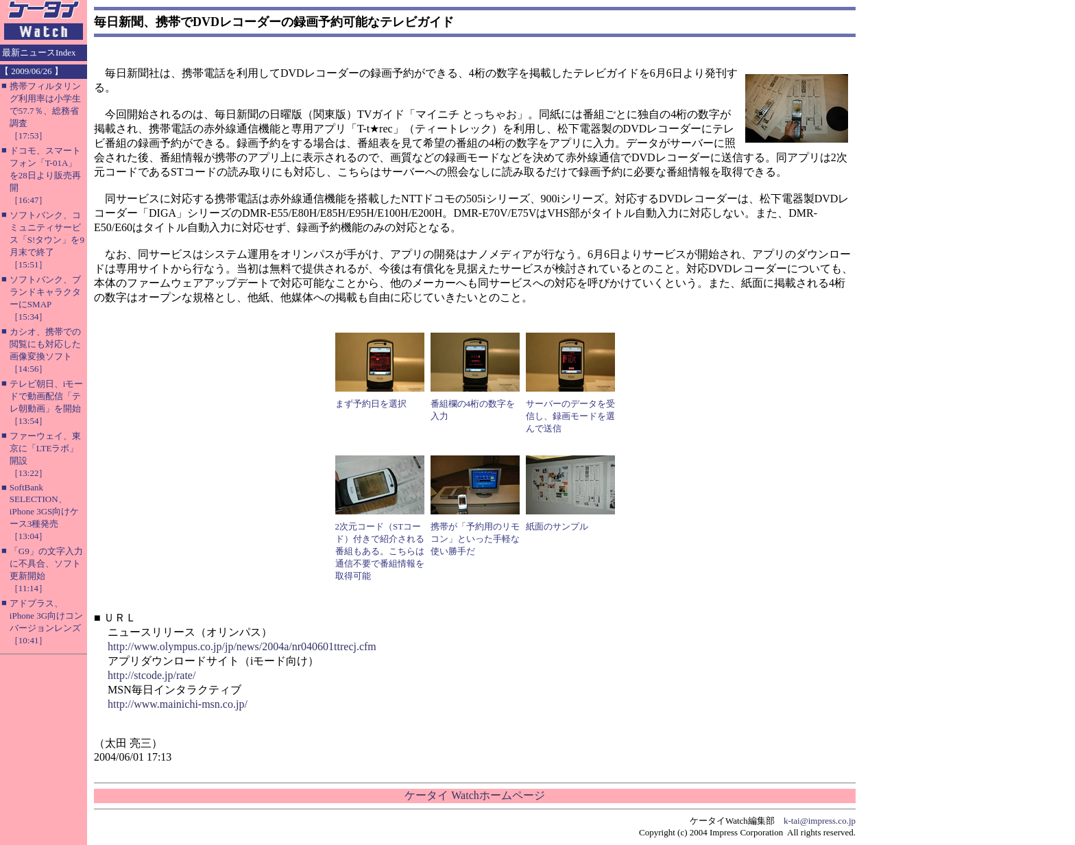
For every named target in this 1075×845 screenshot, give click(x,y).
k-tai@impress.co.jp (820, 821)
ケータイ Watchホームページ (474, 795)
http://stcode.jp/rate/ (151, 675)
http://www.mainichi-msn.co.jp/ (177, 704)
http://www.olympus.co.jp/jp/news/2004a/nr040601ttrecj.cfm (242, 646)
